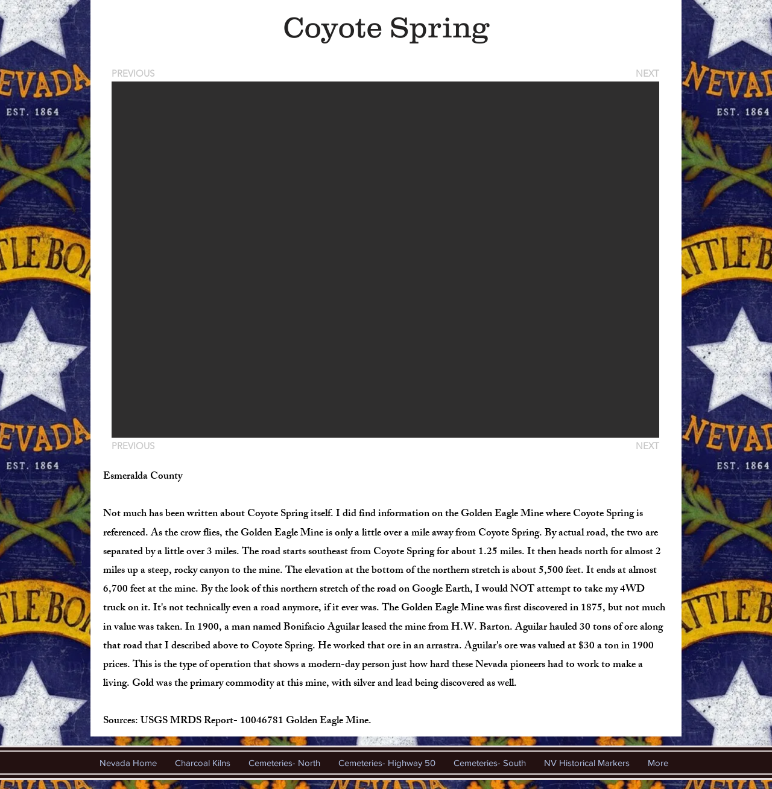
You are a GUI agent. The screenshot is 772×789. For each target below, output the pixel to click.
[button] (385, 259)
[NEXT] (646, 73)
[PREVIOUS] (135, 73)
